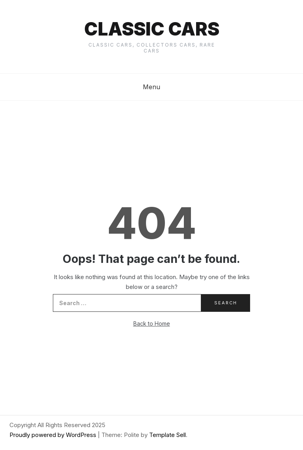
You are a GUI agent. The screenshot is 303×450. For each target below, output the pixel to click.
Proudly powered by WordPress (53, 435)
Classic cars (151, 29)
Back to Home (151, 323)
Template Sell (167, 435)
